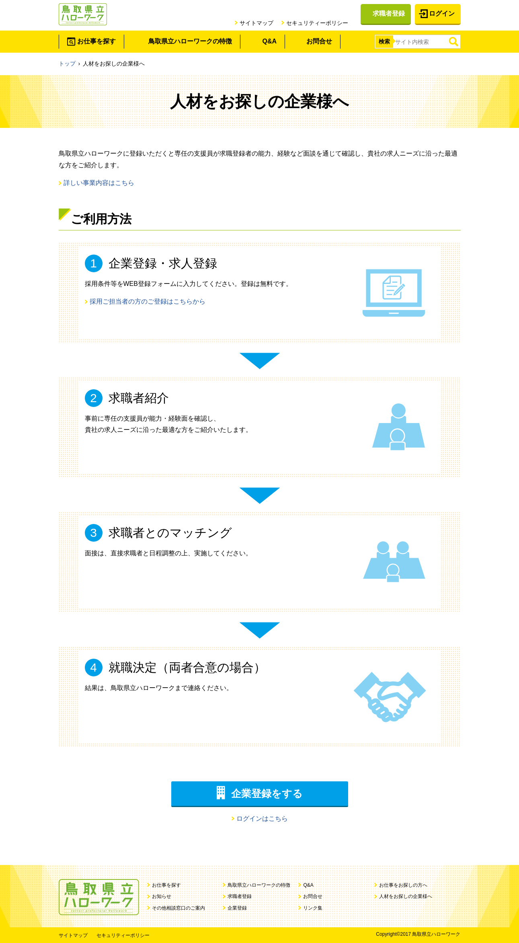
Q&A (270, 41)
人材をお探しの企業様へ (405, 896)
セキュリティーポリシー (317, 23)
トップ (67, 63)
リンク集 (312, 908)
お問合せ (319, 41)
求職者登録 (389, 13)
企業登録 (237, 908)
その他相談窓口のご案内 (178, 908)
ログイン (442, 13)
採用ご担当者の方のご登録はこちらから (147, 301)
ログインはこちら (262, 818)
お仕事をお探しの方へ (403, 885)
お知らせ (161, 896)
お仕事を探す (96, 41)
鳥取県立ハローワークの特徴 (190, 41)
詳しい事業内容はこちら (99, 182)
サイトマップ (256, 23)
